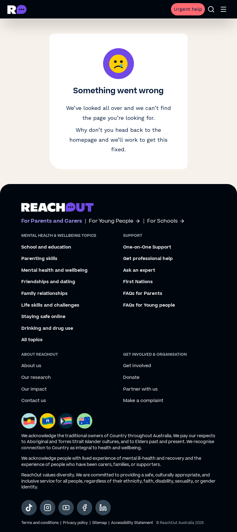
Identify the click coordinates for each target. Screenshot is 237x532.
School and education (46, 247)
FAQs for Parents (142, 294)
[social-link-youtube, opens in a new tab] (66, 507)
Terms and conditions (40, 523)
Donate (131, 378)
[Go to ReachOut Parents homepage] (17, 9)
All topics (32, 340)
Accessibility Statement (132, 523)
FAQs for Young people (149, 305)
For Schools (166, 221)
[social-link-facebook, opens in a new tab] (84, 507)
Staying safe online (43, 317)
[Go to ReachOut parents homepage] (57, 207)
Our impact (34, 389)
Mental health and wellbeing (54, 270)
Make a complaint (143, 401)
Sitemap (99, 523)
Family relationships (44, 294)
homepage (83, 139)
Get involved (137, 366)
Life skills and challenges (50, 305)
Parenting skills (39, 259)
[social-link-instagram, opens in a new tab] (47, 507)
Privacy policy (75, 523)
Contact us (33, 401)
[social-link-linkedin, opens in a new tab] (103, 507)
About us (31, 366)
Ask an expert (139, 270)
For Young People (114, 221)
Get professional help (148, 259)
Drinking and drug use (47, 328)
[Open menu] (223, 9)
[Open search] (211, 9)
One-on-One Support (147, 247)
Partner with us (140, 389)
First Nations (138, 282)
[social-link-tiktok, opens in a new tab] (29, 507)
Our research (36, 378)
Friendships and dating (48, 282)
